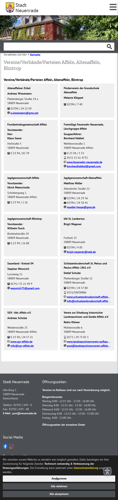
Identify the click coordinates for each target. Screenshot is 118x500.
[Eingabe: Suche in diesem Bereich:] (55, 46)
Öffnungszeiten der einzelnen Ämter (63, 424)
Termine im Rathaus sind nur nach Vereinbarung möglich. (76, 390)
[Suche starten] (109, 46)
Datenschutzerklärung (86, 467)
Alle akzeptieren (59, 494)
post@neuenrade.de (24, 413)
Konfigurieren (59, 478)
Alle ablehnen (59, 486)
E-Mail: (7, 413)
